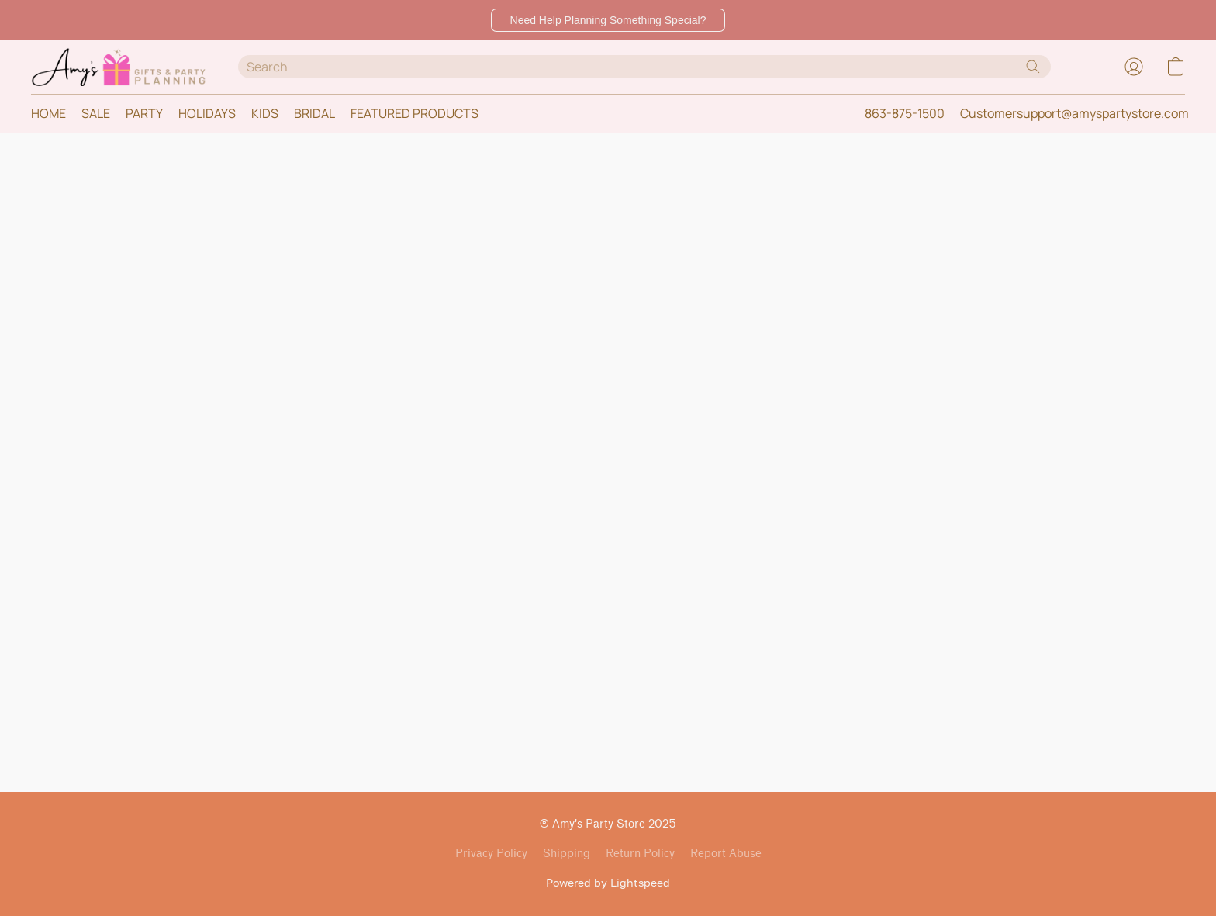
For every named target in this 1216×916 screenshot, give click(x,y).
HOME (48, 113)
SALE (95, 113)
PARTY (144, 113)
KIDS (264, 113)
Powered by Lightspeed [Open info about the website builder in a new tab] (608, 882)
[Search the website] (1033, 67)
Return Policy (640, 853)
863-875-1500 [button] (905, 113)
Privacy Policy (491, 853)
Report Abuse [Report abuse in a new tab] (726, 853)
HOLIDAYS (207, 113)
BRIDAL (314, 113)
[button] (608, 20)
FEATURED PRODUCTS (414, 113)
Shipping (566, 853)
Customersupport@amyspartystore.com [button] (1074, 113)
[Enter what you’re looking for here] (644, 66)
